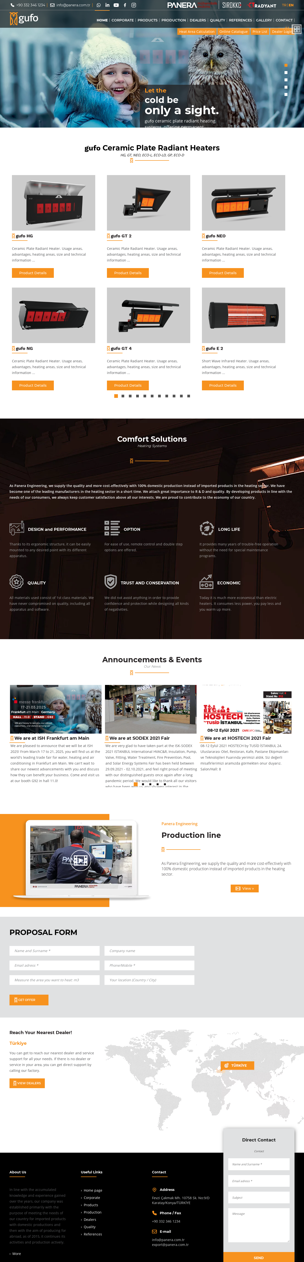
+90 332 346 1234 (30, 5)
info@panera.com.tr (73, 5)
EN (291, 5)
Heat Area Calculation (197, 31)
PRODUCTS (148, 20)
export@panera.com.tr (170, 1244)
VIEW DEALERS (27, 1083)
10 (181, 397)
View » (245, 888)
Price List (260, 31)
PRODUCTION (174, 20)
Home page (93, 1190)
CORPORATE (123, 20)
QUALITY (217, 20)
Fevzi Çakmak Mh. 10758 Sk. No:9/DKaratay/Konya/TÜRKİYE (180, 1200)
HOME (102, 20)
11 (188, 397)
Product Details (33, 273)
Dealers (90, 1219)
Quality (89, 1227)
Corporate (92, 1197)
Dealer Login (282, 31)
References (93, 1234)
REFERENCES (240, 20)
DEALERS (198, 20)
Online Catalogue (233, 31)
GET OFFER (24, 1000)
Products (91, 1205)
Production (93, 1212)
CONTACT (284, 20)
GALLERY (264, 20)
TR (284, 5)
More (16, 1253)
